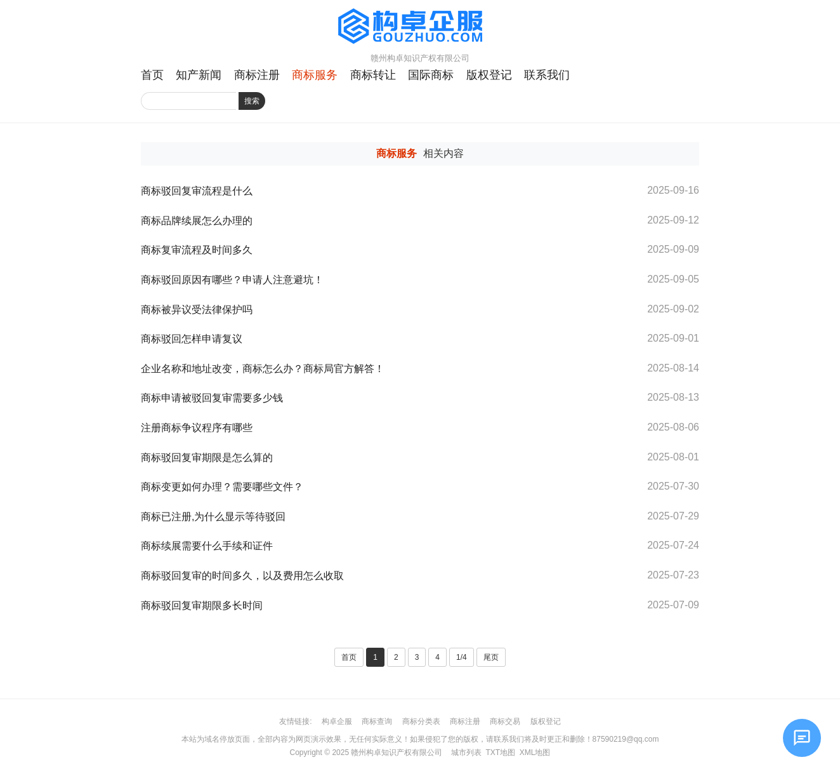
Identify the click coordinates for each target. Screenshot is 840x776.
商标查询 (377, 721)
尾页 (491, 657)
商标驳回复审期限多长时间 (203, 605)
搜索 (251, 101)
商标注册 (257, 75)
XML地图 (535, 752)
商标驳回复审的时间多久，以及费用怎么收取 (242, 575)
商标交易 (505, 721)
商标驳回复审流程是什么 (197, 190)
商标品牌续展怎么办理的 (197, 220)
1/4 (461, 657)
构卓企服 (337, 721)
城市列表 (466, 752)
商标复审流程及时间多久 (197, 249)
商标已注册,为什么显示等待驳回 (213, 516)
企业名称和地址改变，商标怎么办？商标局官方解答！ (262, 368)
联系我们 (547, 75)
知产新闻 (198, 75)
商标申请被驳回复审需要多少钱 (212, 397)
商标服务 (315, 75)
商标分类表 (421, 721)
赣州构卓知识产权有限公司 (396, 752)
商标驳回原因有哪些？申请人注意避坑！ (232, 279)
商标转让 (373, 75)
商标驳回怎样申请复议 (191, 338)
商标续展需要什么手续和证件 (207, 545)
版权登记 (489, 75)
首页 (152, 75)
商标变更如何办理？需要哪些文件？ (222, 486)
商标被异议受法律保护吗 (197, 309)
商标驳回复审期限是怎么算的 (207, 457)
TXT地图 (500, 752)
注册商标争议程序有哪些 (197, 427)
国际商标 (431, 75)
